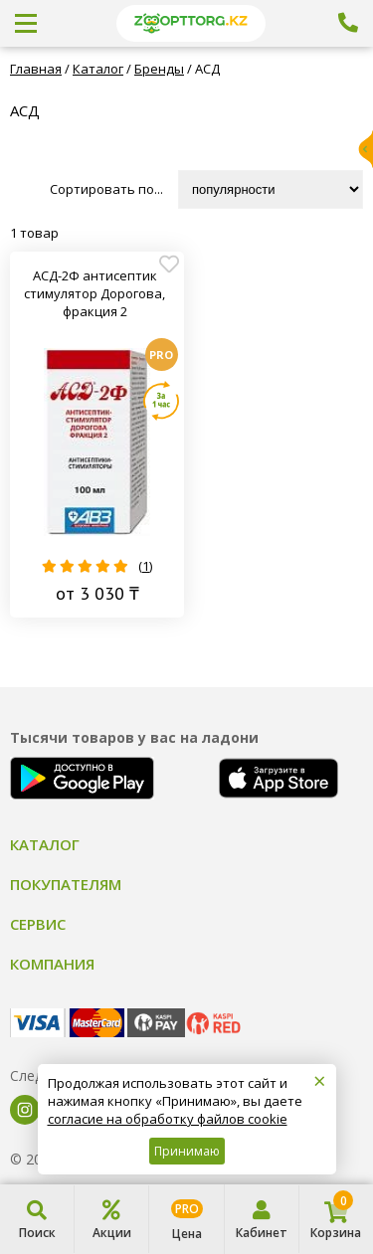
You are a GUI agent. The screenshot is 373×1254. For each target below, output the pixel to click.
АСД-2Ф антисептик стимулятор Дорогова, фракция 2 (94, 293)
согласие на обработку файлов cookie (167, 1119)
